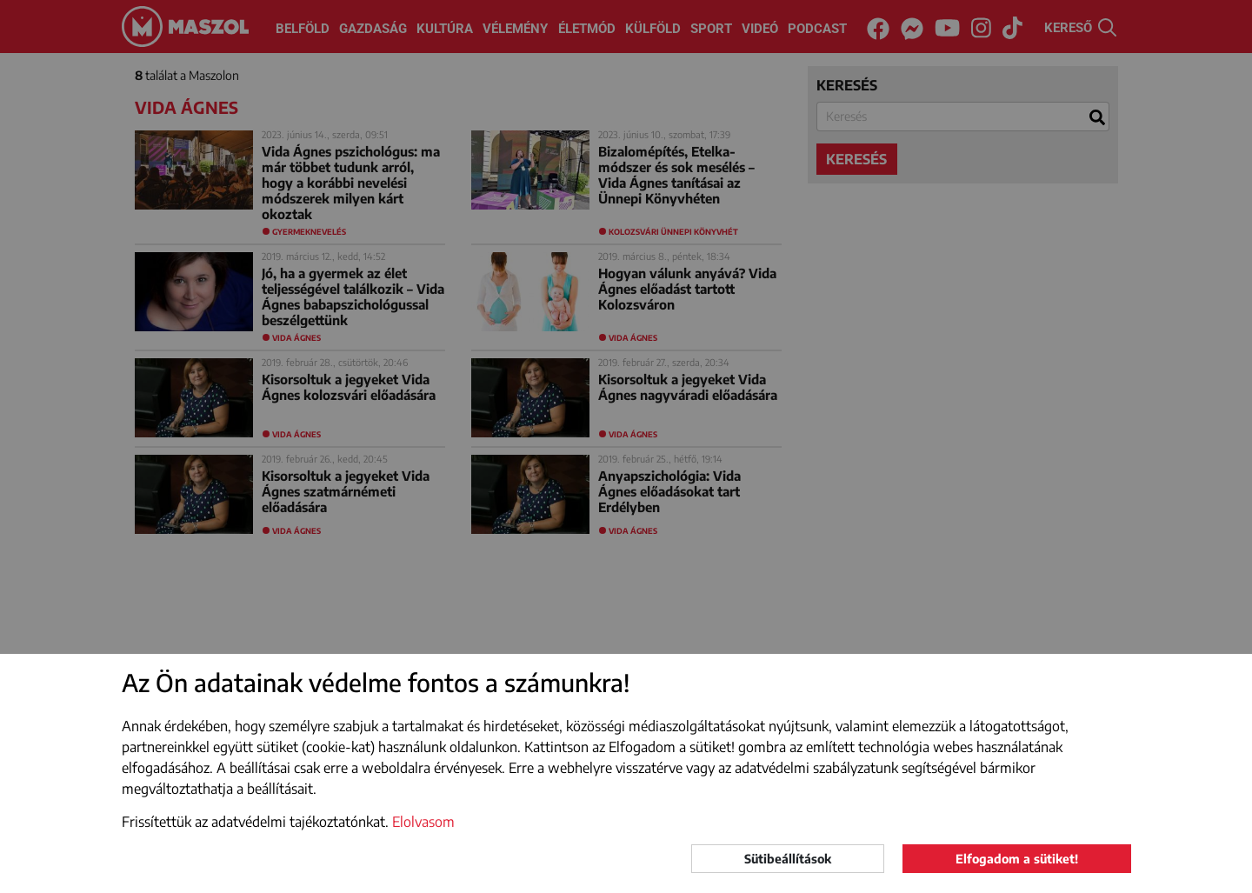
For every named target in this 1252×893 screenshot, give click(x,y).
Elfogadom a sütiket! (1017, 858)
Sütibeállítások (787, 858)
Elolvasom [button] (423, 821)
